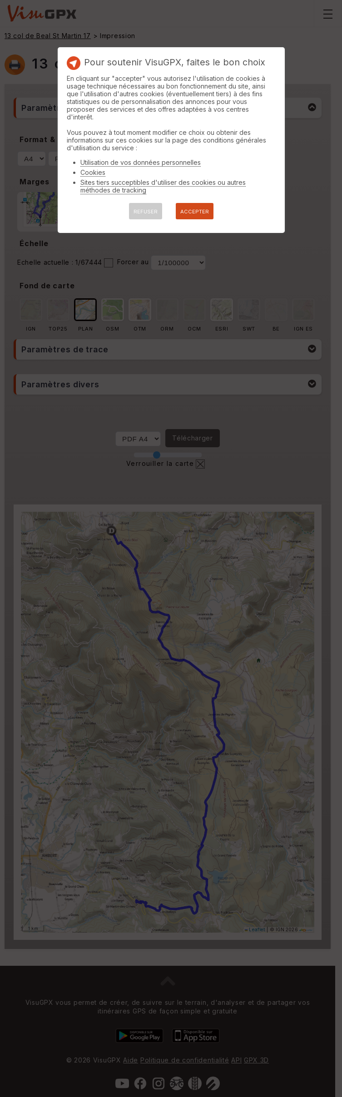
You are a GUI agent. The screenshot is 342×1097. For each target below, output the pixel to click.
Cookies (92, 172)
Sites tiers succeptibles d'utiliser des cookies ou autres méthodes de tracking (163, 186)
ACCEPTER (194, 211)
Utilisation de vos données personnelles (140, 162)
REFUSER (146, 211)
